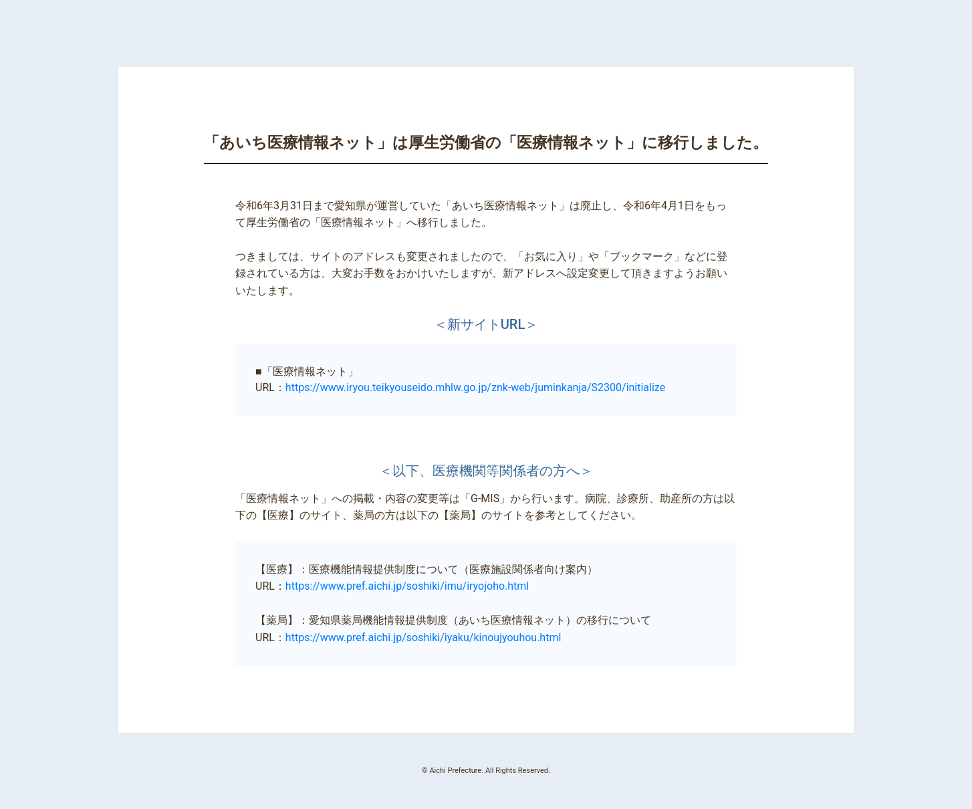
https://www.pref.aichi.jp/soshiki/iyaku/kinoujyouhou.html (423, 637)
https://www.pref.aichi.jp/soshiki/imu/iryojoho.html (407, 586)
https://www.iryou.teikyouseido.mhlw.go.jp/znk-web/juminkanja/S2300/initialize (475, 387)
